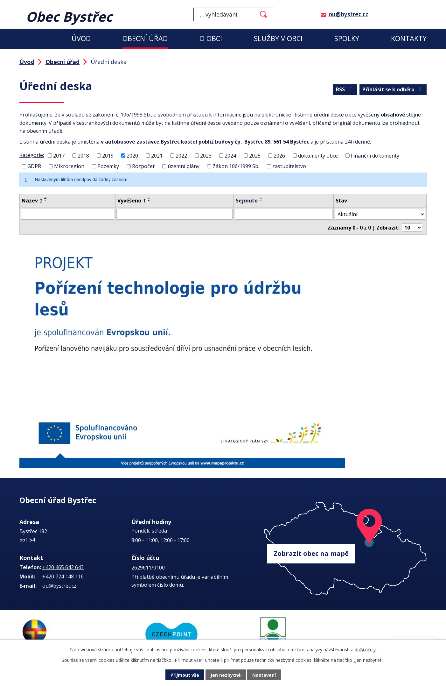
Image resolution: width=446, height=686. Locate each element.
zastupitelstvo (289, 166)
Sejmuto (247, 200)
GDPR (34, 166)
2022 (181, 155)
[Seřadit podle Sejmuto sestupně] (261, 200)
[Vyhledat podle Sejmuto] (283, 214)
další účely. (366, 650)
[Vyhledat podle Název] (67, 214)
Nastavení (264, 675)
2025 (255, 155)
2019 (108, 155)
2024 (230, 155)
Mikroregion (69, 166)
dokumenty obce (318, 155)
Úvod (81, 38)
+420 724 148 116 (63, 576)
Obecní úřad (145, 38)
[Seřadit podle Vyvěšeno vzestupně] (149, 198)
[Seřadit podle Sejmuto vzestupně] (261, 198)
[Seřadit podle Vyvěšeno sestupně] (149, 200)
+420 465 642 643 (63, 567)
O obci (210, 38)
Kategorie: (31, 155)
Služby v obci (278, 38)
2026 (279, 155)
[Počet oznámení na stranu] (412, 227)
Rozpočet (143, 166)
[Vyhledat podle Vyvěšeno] (174, 214)
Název (32, 200)
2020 (132, 155)
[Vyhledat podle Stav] (380, 214)
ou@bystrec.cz (348, 14)
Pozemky (108, 166)
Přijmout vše (185, 675)
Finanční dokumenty (375, 155)
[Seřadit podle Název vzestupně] (45, 198)
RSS (345, 89)
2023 (206, 155)
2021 (157, 155)
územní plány (183, 166)
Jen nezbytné (226, 675)
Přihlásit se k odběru (392, 89)
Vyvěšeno (131, 200)
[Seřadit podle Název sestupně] (45, 200)
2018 (83, 155)
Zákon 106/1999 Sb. (236, 166)
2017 (59, 155)
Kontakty (409, 38)
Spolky (346, 38)
